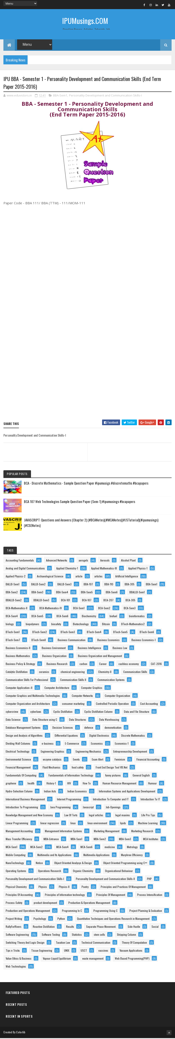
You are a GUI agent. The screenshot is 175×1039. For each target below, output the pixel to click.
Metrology (132, 847)
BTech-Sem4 (94, 633)
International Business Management (25, 800)
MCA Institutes (150, 840)
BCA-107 (86, 601)
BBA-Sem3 (37, 593)
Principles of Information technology (65, 895)
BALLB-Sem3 (64, 585)
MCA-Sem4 (62, 847)
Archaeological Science (50, 577)
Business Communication (71, 640)
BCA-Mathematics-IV (50, 609)
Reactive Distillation (44, 927)
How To (87, 784)
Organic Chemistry (83, 871)
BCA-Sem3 (130, 609)
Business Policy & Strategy (20, 664)
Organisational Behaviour (119, 871)
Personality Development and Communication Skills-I (105, 96)
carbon (83, 664)
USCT (84, 951)
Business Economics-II (18, 648)
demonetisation (113, 728)
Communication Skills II (73, 680)
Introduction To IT (150, 800)
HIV (69, 784)
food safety (78, 768)
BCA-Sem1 (79, 609)
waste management (92, 959)
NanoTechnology (15, 863)
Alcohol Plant (128, 561)
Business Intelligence (89, 648)
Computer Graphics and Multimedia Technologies (33, 696)
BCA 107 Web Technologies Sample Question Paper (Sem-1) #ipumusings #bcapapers (79, 502)
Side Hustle (134, 927)
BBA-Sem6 (112, 593)
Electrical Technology (17, 752)
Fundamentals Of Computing (21, 776)
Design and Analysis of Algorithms (24, 736)
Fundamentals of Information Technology (71, 776)
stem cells (99, 935)
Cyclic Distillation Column (98, 712)
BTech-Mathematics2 (133, 625)
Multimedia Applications (96, 855)
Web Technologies (16, 967)
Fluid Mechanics (51, 768)
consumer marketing (73, 704)
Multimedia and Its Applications (54, 855)
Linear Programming (17, 824)
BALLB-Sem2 (38, 585)
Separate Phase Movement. (101, 927)
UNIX (66, 951)
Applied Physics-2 (16, 577)
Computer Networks (82, 696)
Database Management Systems (23, 728)
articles (98, 577)
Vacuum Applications (131, 951)
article (78, 577)
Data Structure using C (44, 720)
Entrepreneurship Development (130, 752)
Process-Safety (14, 903)
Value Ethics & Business (18, 959)
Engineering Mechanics (88, 752)
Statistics (77, 935)
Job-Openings (113, 808)
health (31, 784)
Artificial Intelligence (126, 577)
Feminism (120, 760)
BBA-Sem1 (60, 96)
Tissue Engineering (41, 951)
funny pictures (113, 776)
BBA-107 (88, 585)
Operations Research (49, 871)
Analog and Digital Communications (25, 569)
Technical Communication (95, 943)
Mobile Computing (16, 855)
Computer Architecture (56, 688)
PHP (149, 879)
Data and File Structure (136, 712)
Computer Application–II (19, 688)
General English (141, 776)
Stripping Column (126, 935)
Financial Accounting (148, 760)
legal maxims (122, 816)
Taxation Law (63, 943)
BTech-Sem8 (38, 640)
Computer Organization (117, 696)
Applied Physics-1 (137, 569)
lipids (123, 824)
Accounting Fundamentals (20, 561)
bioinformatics (137, 617)
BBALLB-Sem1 (137, 593)
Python (61, 919)
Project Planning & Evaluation (145, 911)
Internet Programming (69, 800)
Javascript (88, 808)
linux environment (97, 824)
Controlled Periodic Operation (112, 704)
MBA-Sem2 (100, 840)
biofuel (113, 617)
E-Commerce (72, 744)
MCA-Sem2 (36, 847)
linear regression (49, 824)
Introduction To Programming (22, 808)
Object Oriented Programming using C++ (125, 863)
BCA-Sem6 (62, 617)
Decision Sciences (62, 728)
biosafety (56, 625)
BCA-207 (108, 601)
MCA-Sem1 (11, 847)
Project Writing (14, 919)
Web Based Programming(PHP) (132, 959)
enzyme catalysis (52, 760)
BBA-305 (129, 585)
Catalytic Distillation (17, 672)
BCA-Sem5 (37, 617)
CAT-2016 (156, 664)
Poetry (85, 887)
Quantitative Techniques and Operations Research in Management (113, 919)
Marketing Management (106, 832)
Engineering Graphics (52, 752)
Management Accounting (19, 832)
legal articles (96, 816)
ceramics (44, 672)
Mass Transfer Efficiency (19, 840)
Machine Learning (148, 824)
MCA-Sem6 (86, 847)
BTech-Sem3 (68, 633)
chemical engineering (73, 672)
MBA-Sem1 (76, 840)
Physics (43, 887)
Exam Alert (97, 760)
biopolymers (32, 625)
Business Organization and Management (100, 656)
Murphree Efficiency (132, 855)
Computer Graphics (91, 688)
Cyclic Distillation (62, 712)
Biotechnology (81, 625)
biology (10, 625)
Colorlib (20, 1033)
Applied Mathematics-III (104, 569)
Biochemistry (89, 617)
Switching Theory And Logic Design (25, 943)
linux (73, 824)
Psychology (39, 919)
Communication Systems (111, 680)
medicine (110, 847)
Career (103, 664)
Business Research (56, 664)
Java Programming (60, 808)
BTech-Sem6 (147, 633)
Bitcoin (106, 625)
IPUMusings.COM (85, 20)
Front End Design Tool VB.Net (111, 768)
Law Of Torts (70, 816)
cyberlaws (35, 712)
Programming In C (72, 911)
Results (70, 927)
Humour (152, 784)
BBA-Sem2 (12, 593)
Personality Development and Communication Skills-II (105, 879)
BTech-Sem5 (120, 633)
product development (45, 903)
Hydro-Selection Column (19, 792)
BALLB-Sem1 (12, 585)
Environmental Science (18, 760)
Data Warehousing (109, 720)
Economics (97, 744)
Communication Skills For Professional (27, 680)
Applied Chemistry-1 (67, 569)
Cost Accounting (149, 704)
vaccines (103, 951)
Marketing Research (142, 832)
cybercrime (12, 712)
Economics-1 (122, 744)
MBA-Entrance (51, 840)
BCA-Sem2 (104, 609)
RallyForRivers (13, 927)
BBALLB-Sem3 (41, 601)
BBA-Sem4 (62, 593)
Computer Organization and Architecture (28, 704)
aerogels (83, 561)
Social (155, 927)
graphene (11, 784)
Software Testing (51, 935)
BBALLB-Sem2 (14, 601)
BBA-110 (108, 585)
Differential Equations (66, 736)
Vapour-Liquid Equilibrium (57, 959)
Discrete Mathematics (133, 736)
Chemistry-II (104, 672)
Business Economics (108, 640)
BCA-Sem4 (12, 617)
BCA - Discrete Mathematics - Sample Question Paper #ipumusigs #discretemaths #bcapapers (86, 483)
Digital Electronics (99, 736)
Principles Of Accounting (19, 895)
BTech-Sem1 (13, 633)
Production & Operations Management (89, 903)
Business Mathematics (18, 656)
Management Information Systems (63, 832)
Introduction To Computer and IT (111, 800)
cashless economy (128, 664)
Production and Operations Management (28, 911)
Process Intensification (149, 895)
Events (76, 760)
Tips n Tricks (13, 951)
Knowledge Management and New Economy (29, 816)
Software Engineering (17, 935)
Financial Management (18, 768)
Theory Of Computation (134, 943)
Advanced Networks (56, 561)
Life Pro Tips (148, 816)
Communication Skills (135, 672)
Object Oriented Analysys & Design (73, 863)
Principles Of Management (110, 895)
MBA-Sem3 (125, 840)
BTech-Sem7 (13, 640)
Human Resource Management (119, 784)
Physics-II (64, 887)
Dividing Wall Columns (18, 744)
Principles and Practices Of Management (123, 887)
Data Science (13, 720)
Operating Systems (16, 871)
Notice (39, 863)
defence (88, 728)
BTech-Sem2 (39, 633)
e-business (48, 744)
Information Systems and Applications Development (127, 792)
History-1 (51, 784)
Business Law (120, 648)
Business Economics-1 (143, 640)
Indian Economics (77, 792)
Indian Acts (50, 792)
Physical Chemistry (16, 887)
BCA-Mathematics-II (16, 609)
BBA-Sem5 (87, 593)
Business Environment (54, 648)
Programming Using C (105, 911)
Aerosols (105, 561)
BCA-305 (130, 601)
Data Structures (77, 720)
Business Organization (54, 656)
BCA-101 (65, 601)
